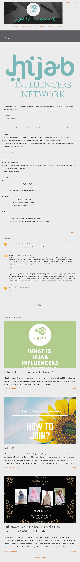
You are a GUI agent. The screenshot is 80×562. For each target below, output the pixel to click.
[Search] (68, 3)
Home (5, 26)
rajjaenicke (11, 255)
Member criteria (38, 26)
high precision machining (55, 273)
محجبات (11, 249)
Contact (58, 26)
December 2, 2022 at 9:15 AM (23, 271)
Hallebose (11, 288)
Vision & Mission (25, 26)
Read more (72, 388)
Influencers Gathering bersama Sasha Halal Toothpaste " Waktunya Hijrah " (32, 528)
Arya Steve (11, 243)
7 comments (13, 388)
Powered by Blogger (40, 557)
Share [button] (72, 232)
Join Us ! (10, 447)
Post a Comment (14, 467)
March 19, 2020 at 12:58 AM (23, 243)
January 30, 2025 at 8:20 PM (22, 288)
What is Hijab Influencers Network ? (28, 372)
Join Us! (49, 26)
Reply (10, 252)
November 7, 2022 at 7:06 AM (23, 255)
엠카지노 (23, 261)
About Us (14, 26)
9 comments (13, 551)
